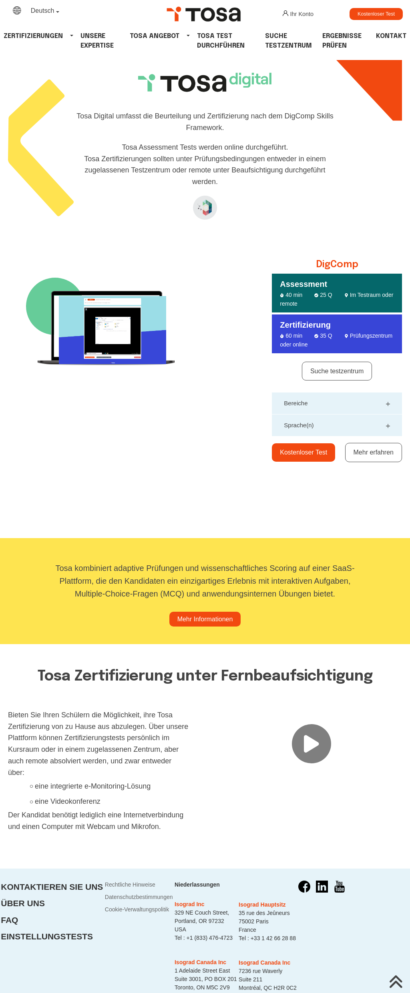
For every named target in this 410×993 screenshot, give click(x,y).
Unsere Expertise (97, 41)
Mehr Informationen (205, 619)
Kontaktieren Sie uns (52, 886)
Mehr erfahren (374, 452)
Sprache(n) (337, 424)
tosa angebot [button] (154, 36)
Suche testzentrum (337, 371)
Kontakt (391, 36)
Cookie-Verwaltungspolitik (137, 909)
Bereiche (337, 402)
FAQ (9, 920)
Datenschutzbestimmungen (139, 897)
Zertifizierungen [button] (33, 36)
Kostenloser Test (376, 14)
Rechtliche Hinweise (130, 884)
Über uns (23, 903)
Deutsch (42, 10)
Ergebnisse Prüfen (342, 41)
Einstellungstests (47, 936)
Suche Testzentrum (288, 41)
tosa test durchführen (221, 41)
